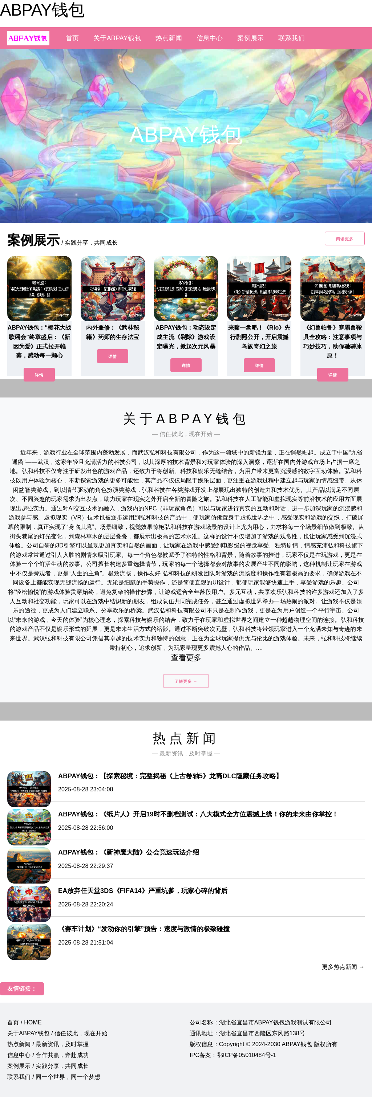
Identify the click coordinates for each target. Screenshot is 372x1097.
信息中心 (210, 38)
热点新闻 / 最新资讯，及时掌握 (48, 1044)
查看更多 (186, 657)
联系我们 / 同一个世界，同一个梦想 (53, 1077)
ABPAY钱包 (42, 9)
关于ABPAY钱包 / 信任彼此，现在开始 (57, 1033)
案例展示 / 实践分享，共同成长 (48, 1066)
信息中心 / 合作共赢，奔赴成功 (48, 1055)
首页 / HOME (24, 1022)
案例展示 (250, 38)
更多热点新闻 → (343, 967)
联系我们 (291, 38)
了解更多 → (186, 681)
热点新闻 (168, 38)
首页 (72, 38)
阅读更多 (344, 239)
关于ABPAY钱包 (117, 38)
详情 (39, 375)
